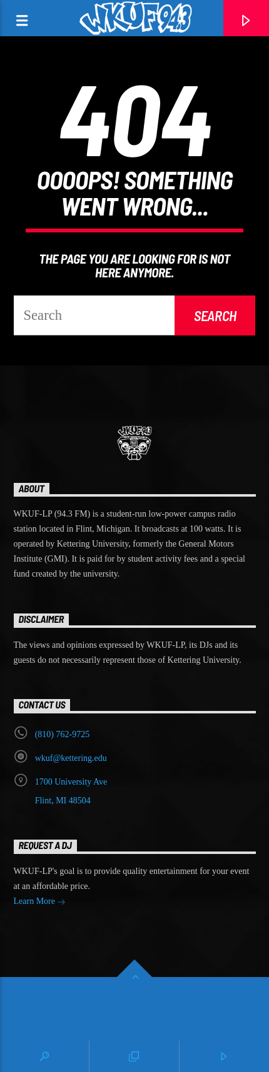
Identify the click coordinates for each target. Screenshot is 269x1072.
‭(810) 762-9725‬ (62, 734)
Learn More (40, 902)
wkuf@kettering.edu (71, 758)
